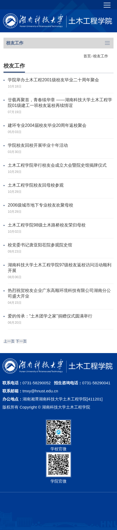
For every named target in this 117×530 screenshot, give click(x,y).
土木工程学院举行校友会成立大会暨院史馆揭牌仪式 (57, 165)
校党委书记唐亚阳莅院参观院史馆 (40, 245)
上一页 (9, 341)
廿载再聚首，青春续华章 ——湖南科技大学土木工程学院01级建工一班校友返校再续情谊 (60, 102)
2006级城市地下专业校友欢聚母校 (40, 205)
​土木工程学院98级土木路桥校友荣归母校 (47, 225)
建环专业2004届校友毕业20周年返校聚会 (47, 125)
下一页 (21, 341)
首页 (87, 56)
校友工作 (100, 56)
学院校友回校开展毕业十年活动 (38, 145)
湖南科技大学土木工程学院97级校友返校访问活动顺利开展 (59, 268)
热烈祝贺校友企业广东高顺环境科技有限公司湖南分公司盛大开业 (59, 293)
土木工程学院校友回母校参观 (36, 185)
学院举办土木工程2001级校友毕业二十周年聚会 (53, 80)
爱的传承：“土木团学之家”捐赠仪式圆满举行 (50, 316)
